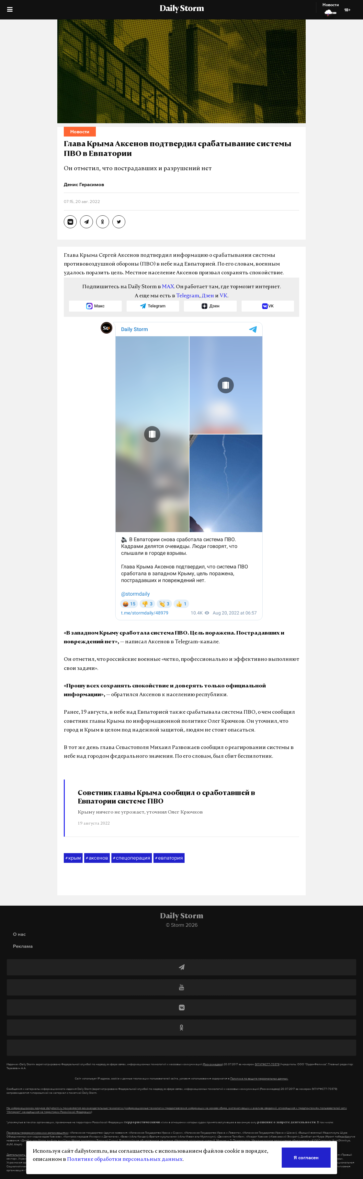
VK (223, 296)
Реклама (23, 946)
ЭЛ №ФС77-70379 (267, 1064)
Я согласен (306, 1157)
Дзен (207, 296)
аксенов (97, 858)
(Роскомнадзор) (213, 1064)
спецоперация (131, 858)
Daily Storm (182, 9)
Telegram (187, 296)
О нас (19, 934)
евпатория (169, 858)
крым (73, 858)
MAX (168, 287)
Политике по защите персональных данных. (259, 1078)
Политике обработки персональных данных (125, 1159)
